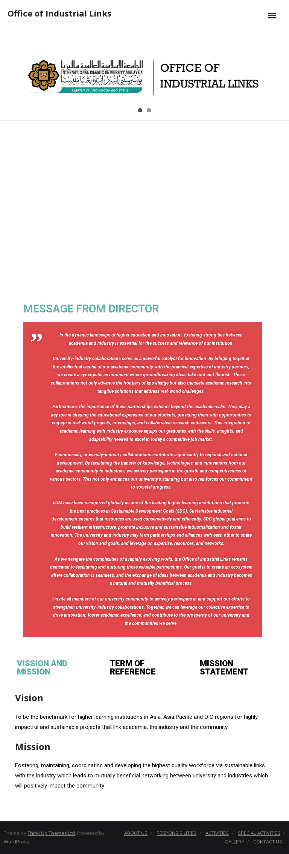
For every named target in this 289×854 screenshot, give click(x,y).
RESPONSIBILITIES (176, 833)
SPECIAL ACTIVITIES (259, 833)
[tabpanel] (144, 745)
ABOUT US (136, 833)
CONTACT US (267, 841)
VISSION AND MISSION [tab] (42, 667)
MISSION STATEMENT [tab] (224, 667)
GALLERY (234, 841)
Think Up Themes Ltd (51, 833)
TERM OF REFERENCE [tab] (133, 667)
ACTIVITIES (217, 833)
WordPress (16, 841)
